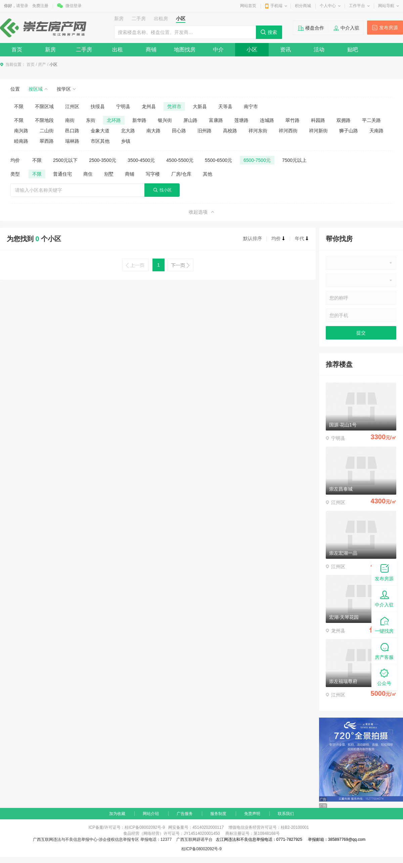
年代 (302, 238)
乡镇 (125, 141)
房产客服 (384, 650)
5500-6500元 (218, 160)
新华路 (139, 120)
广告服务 (185, 813)
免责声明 (252, 813)
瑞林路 (72, 141)
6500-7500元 (257, 160)
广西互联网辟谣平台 (194, 839)
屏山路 (190, 120)
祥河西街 (288, 130)
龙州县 (149, 106)
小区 (252, 49)
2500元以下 (65, 160)
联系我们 (286, 813)
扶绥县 (98, 106)
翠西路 (47, 141)
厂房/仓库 (181, 174)
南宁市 (251, 106)
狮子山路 (348, 130)
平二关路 (371, 120)
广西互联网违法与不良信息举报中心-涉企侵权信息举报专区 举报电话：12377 (102, 839)
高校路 (230, 130)
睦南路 (21, 141)
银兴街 (165, 120)
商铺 (151, 49)
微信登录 (73, 5)
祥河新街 (318, 130)
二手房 (84, 49)
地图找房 (184, 49)
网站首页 (248, 5)
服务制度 (218, 813)
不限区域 (44, 106)
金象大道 (100, 130)
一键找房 (384, 624)
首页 (16, 49)
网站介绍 (151, 813)
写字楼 (153, 174)
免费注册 (40, 5)
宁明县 (123, 106)
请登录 (22, 5)
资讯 (285, 49)
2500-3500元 (102, 160)
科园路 (318, 120)
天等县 (225, 106)
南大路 (153, 130)
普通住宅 (62, 174)
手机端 (276, 5)
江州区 (72, 106)
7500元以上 (294, 160)
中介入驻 (350, 28)
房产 (42, 64)
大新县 (200, 106)
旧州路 (204, 130)
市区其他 (100, 141)
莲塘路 (241, 120)
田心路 (179, 130)
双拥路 (344, 120)
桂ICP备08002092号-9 (201, 849)
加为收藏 (117, 813)
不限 (19, 106)
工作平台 (357, 5)
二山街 (47, 130)
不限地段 (44, 120)
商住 (88, 174)
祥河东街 (258, 130)
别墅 (109, 174)
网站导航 (386, 5)
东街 (90, 120)
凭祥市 (174, 106)
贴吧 (352, 49)
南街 (70, 120)
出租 (117, 49)
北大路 (128, 130)
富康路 (216, 120)
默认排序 (252, 238)
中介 (218, 49)
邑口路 (72, 130)
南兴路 (21, 130)
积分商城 (303, 5)
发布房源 (388, 27)
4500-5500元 (179, 160)
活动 (319, 49)
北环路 (114, 120)
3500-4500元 (141, 160)
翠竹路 (292, 120)
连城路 (267, 120)
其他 (207, 174)
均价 (278, 238)
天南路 (376, 130)
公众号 (384, 677)
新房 (50, 49)
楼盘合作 (314, 28)
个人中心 (328, 5)
